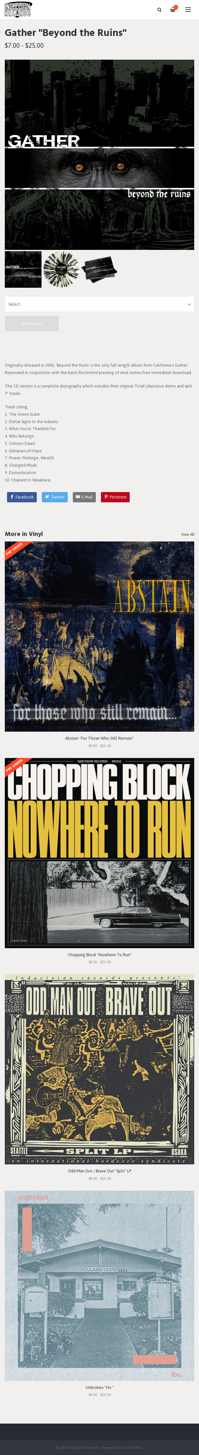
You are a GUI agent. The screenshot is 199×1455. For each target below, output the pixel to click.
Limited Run (132, 1447)
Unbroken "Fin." (100, 1387)
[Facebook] (22, 497)
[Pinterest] (115, 497)
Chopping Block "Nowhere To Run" (100, 954)
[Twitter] (55, 497)
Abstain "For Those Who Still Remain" (99, 738)
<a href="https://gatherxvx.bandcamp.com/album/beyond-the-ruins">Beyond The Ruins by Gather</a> (99, 346)
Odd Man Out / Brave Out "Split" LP (99, 1171)
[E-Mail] (84, 497)
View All (187, 534)
